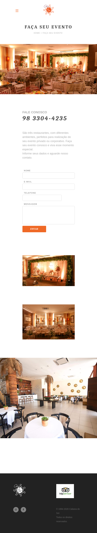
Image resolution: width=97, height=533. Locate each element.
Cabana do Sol (48, 10)
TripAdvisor (65, 491)
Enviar (34, 229)
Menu (17, 11)
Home (37, 33)
